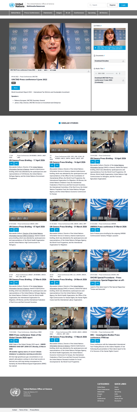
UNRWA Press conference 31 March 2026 (108, 227)
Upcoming (92, 13)
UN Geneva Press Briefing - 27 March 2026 (27, 279)
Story (16, 88)
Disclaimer (118, 401)
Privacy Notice (34, 410)
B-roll (68, 13)
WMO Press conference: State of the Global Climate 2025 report (25, 336)
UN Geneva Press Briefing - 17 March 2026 (68, 337)
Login (123, 5)
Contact (14, 410)
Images (59, 13)
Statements (47, 13)
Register (113, 5)
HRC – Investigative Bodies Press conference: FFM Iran (105, 336)
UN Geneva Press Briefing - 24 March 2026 (68, 279)
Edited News (15, 13)
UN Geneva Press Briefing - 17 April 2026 (27, 160)
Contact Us (118, 396)
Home (116, 387)
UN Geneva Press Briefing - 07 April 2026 (27, 227)
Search (117, 389)
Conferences (79, 13)
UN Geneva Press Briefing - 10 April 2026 (108, 158)
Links (116, 394)
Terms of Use (119, 398)
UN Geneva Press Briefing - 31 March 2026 (68, 227)
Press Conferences (31, 13)
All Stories (104, 13)
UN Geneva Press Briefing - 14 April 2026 (67, 162)
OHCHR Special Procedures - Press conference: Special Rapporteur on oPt (107, 278)
